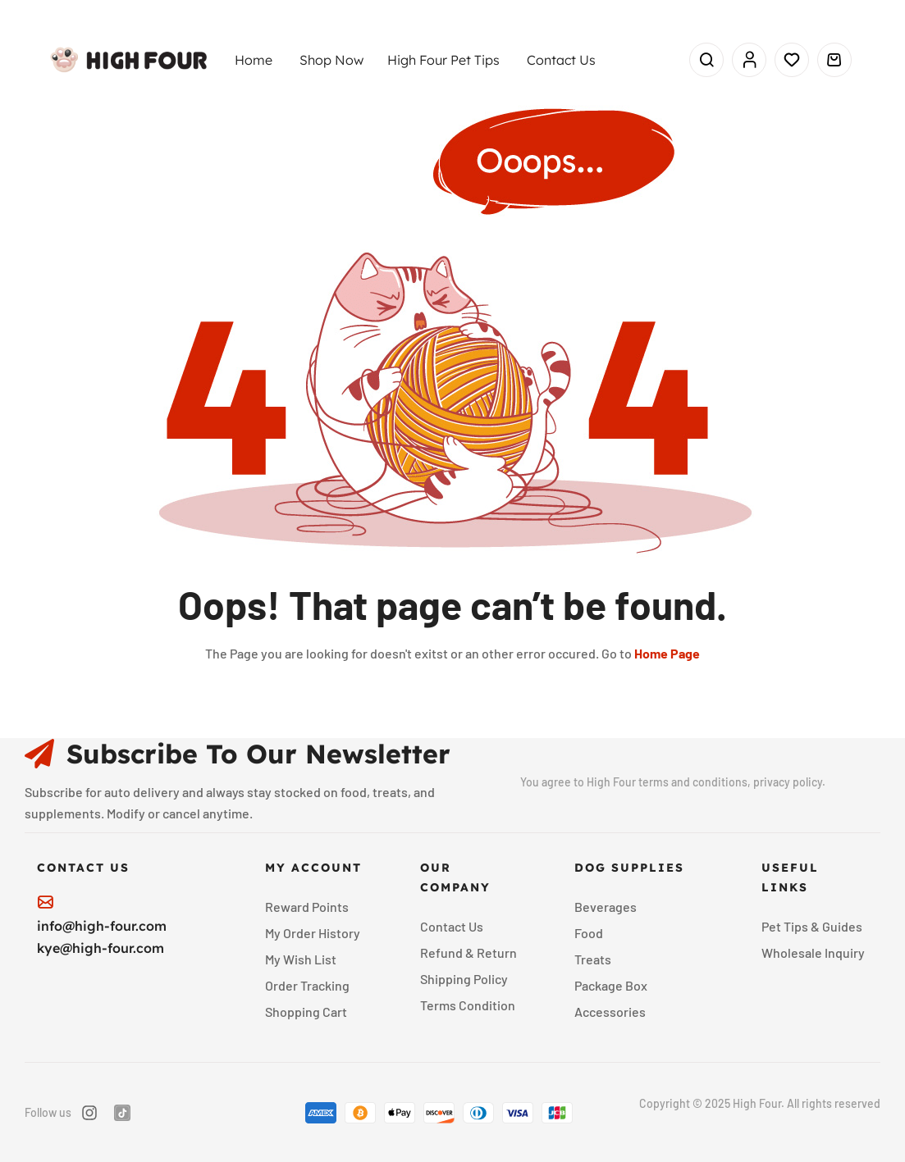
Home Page (667, 653)
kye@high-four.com (100, 948)
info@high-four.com (102, 926)
